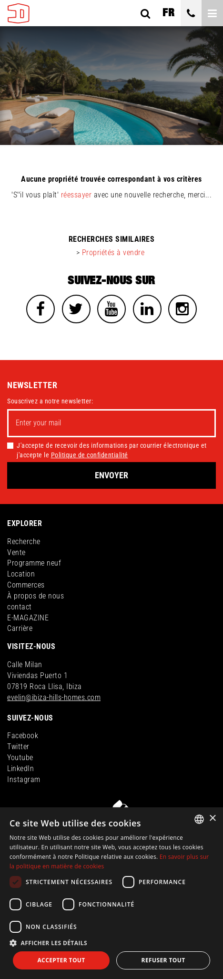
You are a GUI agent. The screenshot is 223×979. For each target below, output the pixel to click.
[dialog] (111, 893)
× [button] (212, 818)
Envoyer (111, 475)
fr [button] (168, 13)
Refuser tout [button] (163, 960)
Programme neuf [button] (34, 562)
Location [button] (21, 573)
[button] (111, 942)
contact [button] (19, 606)
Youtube (20, 757)
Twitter (18, 746)
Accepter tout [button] (61, 960)
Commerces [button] (26, 584)
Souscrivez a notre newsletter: (50, 401)
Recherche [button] (24, 541)
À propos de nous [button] (35, 595)
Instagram (24, 779)
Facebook (22, 735)
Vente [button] (16, 552)
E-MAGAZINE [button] (28, 617)
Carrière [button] (19, 628)
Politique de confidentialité (89, 455)
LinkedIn (20, 768)
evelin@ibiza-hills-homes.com (54, 697)
